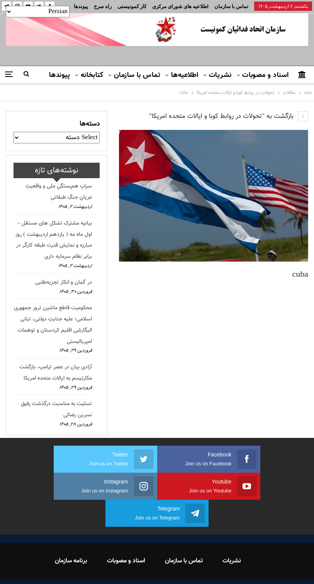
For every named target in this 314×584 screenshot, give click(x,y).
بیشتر (103, 6)
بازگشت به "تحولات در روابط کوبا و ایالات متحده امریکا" (228, 116)
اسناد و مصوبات (265, 75)
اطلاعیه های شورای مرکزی (180, 6)
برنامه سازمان (71, 534)
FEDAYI (139, 568)
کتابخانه (92, 75)
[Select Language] (38, 11)
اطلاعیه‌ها (185, 75)
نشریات (220, 75)
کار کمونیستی (131, 6)
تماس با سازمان (231, 6)
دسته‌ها (90, 124)
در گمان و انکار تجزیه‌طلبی (63, 282)
